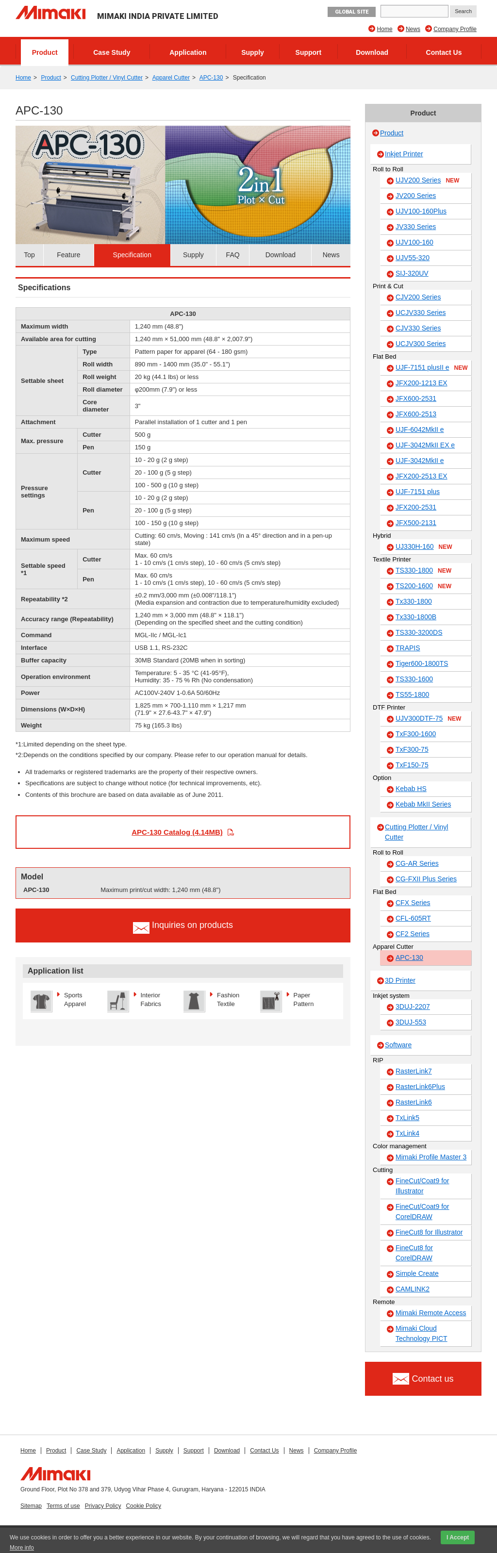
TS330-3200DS (419, 632)
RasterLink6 (414, 1102)
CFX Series (413, 903)
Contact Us (444, 52)
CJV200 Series (418, 297)
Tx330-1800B (416, 617)
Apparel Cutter (171, 77)
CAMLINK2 (413, 1289)
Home (385, 29)
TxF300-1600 (416, 734)
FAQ (233, 255)
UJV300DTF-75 (428, 718)
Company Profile (455, 29)
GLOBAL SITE (351, 12)
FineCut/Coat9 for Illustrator (422, 1186)
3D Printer (400, 980)
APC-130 (211, 77)
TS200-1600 (423, 586)
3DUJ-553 (411, 1022)
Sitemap (31, 1506)
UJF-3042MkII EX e (425, 445)
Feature (68, 255)
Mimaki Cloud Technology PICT (421, 1333)
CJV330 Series (418, 328)
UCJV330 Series (421, 312)
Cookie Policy (143, 1506)
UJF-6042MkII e (420, 429)
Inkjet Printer (404, 154)
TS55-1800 (412, 694)
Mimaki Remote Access (431, 1313)
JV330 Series (416, 227)
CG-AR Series (417, 863)
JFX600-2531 (416, 398)
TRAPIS (408, 648)
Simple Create (417, 1273)
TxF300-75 (412, 749)
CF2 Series (413, 934)
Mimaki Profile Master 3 (431, 1157)
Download (372, 52)
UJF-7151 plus (418, 492)
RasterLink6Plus (420, 1086)
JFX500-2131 (416, 523)
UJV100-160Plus (421, 211)
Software (398, 1045)
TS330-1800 (423, 570)
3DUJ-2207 (413, 1006)
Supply (252, 52)
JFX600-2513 (416, 414)
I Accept (458, 1537)
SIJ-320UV (412, 273)
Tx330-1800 (414, 601)
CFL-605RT (413, 918)
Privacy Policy (103, 1506)
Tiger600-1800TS (422, 663)
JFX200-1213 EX (421, 383)
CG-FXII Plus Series (426, 879)
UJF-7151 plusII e (432, 367)
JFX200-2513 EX (421, 476)
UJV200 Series (427, 180)
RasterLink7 (414, 1071)
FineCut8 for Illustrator (429, 1232)
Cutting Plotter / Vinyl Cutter (107, 77)
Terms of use (63, 1506)
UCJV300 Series (421, 343)
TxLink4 (407, 1133)
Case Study (111, 52)
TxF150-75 (412, 765)
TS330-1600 (414, 679)
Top (29, 255)
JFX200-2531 (416, 507)
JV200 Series (416, 195)
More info (22, 1547)
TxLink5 (407, 1118)
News (413, 29)
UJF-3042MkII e (420, 460)
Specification (132, 255)
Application (187, 52)
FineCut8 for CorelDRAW (414, 1253)
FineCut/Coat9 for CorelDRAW (422, 1212)
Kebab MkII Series (423, 804)
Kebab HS (411, 789)
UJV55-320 (413, 258)
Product (45, 52)
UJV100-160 (414, 242)
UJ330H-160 (424, 547)
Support (309, 52)
